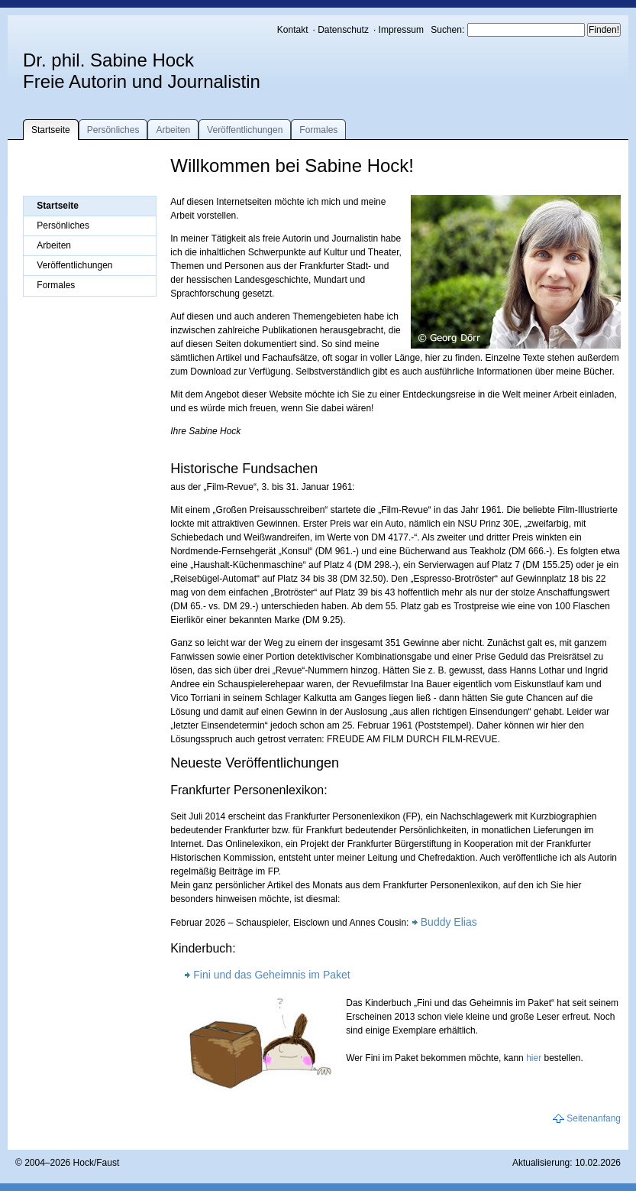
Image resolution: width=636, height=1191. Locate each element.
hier (533, 1058)
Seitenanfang (594, 1118)
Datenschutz (343, 29)
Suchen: (449, 29)
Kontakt (292, 29)
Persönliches (113, 130)
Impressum (401, 29)
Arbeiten (173, 130)
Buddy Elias (449, 922)
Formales (318, 130)
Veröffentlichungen (244, 130)
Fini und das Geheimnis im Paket (271, 975)
